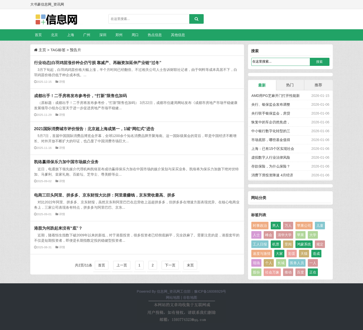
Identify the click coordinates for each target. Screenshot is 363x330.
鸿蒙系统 (304, 244)
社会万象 (272, 272)
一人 (312, 263)
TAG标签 (58, 50)
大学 (312, 235)
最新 (262, 85)
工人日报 (260, 244)
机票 (275, 244)
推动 (288, 272)
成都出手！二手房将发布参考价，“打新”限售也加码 (80, 95)
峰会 (268, 235)
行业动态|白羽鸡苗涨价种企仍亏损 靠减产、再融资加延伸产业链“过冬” (97, 62)
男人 (275, 226)
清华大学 (285, 235)
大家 (279, 254)
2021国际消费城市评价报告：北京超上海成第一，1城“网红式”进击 (94, 128)
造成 (316, 254)
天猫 (304, 254)
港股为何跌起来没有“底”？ (58, 228)
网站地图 (173, 297)
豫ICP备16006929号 (210, 291)
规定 (319, 244)
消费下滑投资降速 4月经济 (272, 175)
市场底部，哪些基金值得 (270, 140)
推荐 (318, 85)
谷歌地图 (190, 297)
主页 (42, 50)
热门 (290, 85)
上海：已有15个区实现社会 (272, 149)
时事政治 (260, 226)
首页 (38, 35)
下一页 (170, 265)
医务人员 (297, 263)
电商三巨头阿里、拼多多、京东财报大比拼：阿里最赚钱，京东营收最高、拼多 (104, 195)
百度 (300, 272)
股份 (256, 272)
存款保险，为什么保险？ (270, 166)
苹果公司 (304, 226)
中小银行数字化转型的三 (270, 131)
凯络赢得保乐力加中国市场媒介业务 (66, 161)
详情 (62, 81)
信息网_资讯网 (168, 291)
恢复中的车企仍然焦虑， (270, 122)
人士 (256, 235)
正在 (312, 272)
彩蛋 (291, 254)
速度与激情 (261, 254)
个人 (268, 263)
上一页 (121, 265)
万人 (288, 226)
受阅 (288, 244)
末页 (190, 265)
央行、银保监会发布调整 (270, 104)
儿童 (319, 226)
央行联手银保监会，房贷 (270, 113)
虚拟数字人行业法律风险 (270, 157)
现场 (256, 263)
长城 (281, 263)
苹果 (300, 235)
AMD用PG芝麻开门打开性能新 (275, 96)
